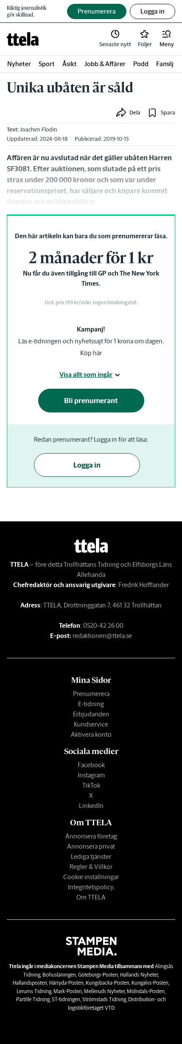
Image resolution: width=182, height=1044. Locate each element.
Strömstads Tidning (104, 999)
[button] (166, 39)
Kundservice (91, 724)
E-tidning (91, 704)
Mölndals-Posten (146, 991)
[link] (23, 39)
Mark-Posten (67, 991)
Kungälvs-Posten (150, 983)
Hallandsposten (30, 983)
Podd (140, 64)
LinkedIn (91, 806)
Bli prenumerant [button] (91, 400)
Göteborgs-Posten (98, 975)
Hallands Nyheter (139, 975)
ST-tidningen (66, 999)
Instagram (91, 775)
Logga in (152, 11)
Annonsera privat (91, 846)
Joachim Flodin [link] (38, 129)
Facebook (91, 765)
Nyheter (19, 64)
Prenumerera (91, 694)
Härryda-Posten (66, 983)
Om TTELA (91, 897)
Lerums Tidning (34, 991)
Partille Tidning (33, 999)
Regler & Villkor (91, 867)
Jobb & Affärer (105, 64)
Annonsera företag (91, 836)
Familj (165, 64)
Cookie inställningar (91, 877)
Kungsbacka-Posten (107, 983)
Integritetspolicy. (91, 887)
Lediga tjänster (91, 856)
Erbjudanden (91, 714)
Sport (47, 64)
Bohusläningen (59, 975)
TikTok (91, 785)
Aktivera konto (91, 734)
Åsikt (69, 64)
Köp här (91, 353)
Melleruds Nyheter (104, 991)
